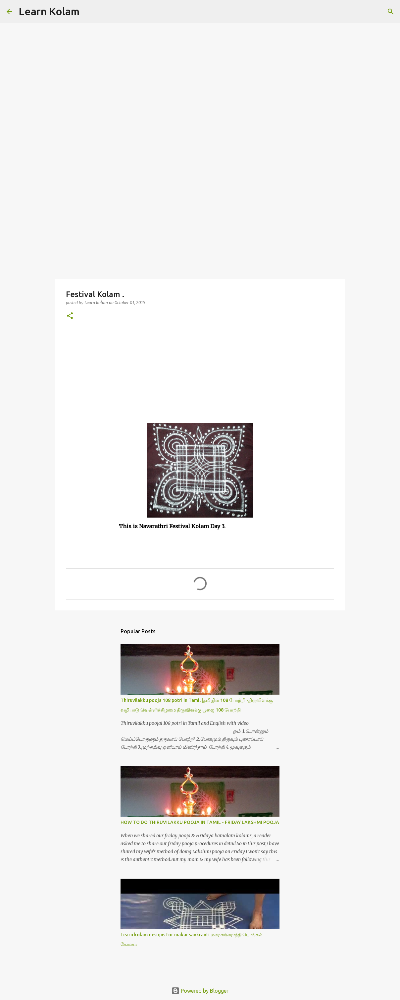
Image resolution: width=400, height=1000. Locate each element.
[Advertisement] (200, 226)
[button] (70, 316)
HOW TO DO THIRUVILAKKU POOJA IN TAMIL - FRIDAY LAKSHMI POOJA (200, 822)
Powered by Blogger (200, 991)
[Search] (89, 12)
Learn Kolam (49, 11)
